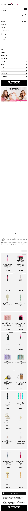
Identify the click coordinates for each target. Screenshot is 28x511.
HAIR (11, 19)
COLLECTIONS (14, 76)
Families (14, 27)
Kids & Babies (4, 37)
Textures (14, 61)
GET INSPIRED (3, 10)
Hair (2, 32)
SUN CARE (3, 21)
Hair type (14, 52)
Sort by (24, 251)
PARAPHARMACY (20, 19)
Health (3, 39)
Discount (14, 43)
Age (14, 49)
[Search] (25, 9)
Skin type (14, 46)
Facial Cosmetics (5, 30)
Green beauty (14, 73)
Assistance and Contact (5, 0)
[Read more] (19, 247)
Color (14, 67)
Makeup (3, 34)
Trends (14, 70)
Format (14, 64)
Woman (3, 24)
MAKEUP (14, 19)
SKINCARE (7, 19)
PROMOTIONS (4, 11)
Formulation (14, 55)
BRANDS (24, 21)
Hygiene (3, 35)
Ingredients (14, 58)
